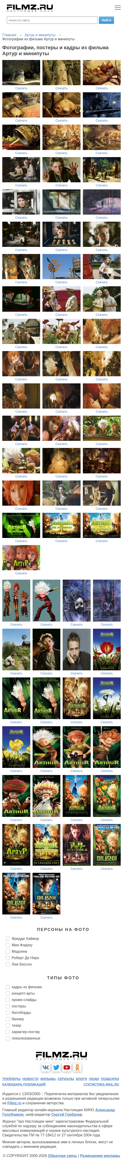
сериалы (65, 1079)
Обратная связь (62, 1156)
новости (30, 1079)
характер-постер (26, 1032)
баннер (18, 1019)
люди (94, 1079)
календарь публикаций (24, 1084)
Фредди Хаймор (25, 939)
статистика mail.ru (101, 1084)
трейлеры (11, 1079)
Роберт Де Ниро (25, 958)
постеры (19, 1006)
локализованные (26, 1038)
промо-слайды (24, 1000)
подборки (110, 1079)
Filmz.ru (14, 1103)
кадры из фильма (27, 987)
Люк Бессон (22, 964)
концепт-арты (23, 993)
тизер (16, 1025)
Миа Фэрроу (22, 945)
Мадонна (19, 951)
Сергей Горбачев (66, 1114)
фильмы (48, 1079)
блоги (81, 1079)
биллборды (21, 1013)
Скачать (21, 88)
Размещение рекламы (100, 1156)
